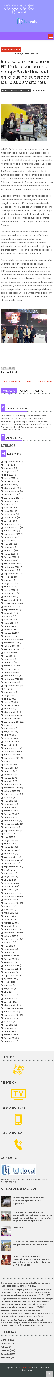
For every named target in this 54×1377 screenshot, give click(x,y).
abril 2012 (8, 952)
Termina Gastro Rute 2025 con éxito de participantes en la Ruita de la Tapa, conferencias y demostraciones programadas (27, 1313)
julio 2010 (8, 1021)
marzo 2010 (9, 1034)
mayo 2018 (9, 731)
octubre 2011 (9, 972)
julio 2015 (8, 833)
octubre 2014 (10, 863)
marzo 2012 (9, 955)
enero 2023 (9, 560)
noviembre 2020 (11, 642)
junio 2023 (9, 544)
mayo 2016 (9, 804)
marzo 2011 (9, 995)
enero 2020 (9, 672)
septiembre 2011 (11, 975)
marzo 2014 (9, 883)
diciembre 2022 (11, 563)
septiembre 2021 (12, 609)
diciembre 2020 (11, 639)
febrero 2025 (10, 481)
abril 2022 (8, 586)
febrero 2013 (10, 922)
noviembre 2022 (11, 567)
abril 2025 (8, 474)
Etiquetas (38, 390)
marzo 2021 (9, 629)
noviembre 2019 (11, 679)
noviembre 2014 (11, 860)
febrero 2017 (10, 778)
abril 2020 (8, 662)
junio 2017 (8, 764)
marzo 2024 (9, 514)
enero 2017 (9, 781)
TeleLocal (5, 1357)
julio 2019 (8, 688)
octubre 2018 (10, 718)
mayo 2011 (8, 988)
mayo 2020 (9, 659)
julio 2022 (8, 577)
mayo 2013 (9, 912)
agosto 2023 (10, 537)
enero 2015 (9, 853)
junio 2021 (8, 619)
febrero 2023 (10, 557)
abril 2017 (8, 771)
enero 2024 (9, 521)
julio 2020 (8, 652)
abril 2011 (8, 992)
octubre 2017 (10, 754)
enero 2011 (9, 1002)
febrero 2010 (10, 1038)
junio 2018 (8, 728)
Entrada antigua (45, 381)
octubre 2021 (10, 606)
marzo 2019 (9, 702)
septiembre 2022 (12, 573)
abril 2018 (8, 735)
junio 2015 (8, 837)
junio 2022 (9, 580)
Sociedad (6, 1354)
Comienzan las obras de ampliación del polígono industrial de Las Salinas (33, 1243)
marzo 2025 (9, 478)
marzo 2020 (9, 665)
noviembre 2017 (11, 751)
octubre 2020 (10, 646)
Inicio (29, 381)
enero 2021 (9, 636)
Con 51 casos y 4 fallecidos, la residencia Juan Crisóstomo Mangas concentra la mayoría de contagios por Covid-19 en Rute (33, 1260)
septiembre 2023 (12, 534)
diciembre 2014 (11, 857)
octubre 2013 (10, 899)
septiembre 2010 (12, 1015)
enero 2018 (9, 745)
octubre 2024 (10, 494)
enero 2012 (9, 962)
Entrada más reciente (11, 381)
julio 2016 (8, 797)
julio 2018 (8, 725)
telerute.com (26, 1367)
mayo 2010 (9, 1028)
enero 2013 (9, 926)
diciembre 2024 (11, 488)
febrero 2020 (10, 669)
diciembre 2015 (11, 820)
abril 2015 (8, 843)
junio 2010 (8, 1025)
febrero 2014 (10, 886)
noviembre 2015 (11, 824)
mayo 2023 (9, 547)
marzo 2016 (9, 810)
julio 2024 (8, 504)
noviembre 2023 (11, 527)
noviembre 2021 (11, 603)
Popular (24, 390)
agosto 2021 (9, 613)
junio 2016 (8, 801)
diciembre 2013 (11, 893)
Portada (5, 1350)
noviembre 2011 (11, 969)
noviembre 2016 (11, 787)
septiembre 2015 (12, 830)
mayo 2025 (9, 471)
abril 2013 (8, 916)
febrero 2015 (10, 850)
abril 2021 (8, 626)
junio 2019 (8, 692)
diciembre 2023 (11, 524)
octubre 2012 (10, 936)
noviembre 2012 (11, 932)
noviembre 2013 (11, 896)
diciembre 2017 (11, 748)
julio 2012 (8, 942)
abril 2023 (8, 550)
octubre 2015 (10, 827)
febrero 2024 (10, 517)
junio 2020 (9, 656)
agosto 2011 (9, 978)
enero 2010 (9, 1041)
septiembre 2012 (12, 939)
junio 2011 (8, 985)
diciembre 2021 (11, 600)
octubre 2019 (10, 682)
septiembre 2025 (12, 461)
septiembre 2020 (12, 649)
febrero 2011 (9, 998)
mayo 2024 (9, 511)
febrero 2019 (10, 705)
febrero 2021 (10, 633)
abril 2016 (8, 807)
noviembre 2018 (11, 715)
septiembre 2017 (11, 758)
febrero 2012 (10, 959)
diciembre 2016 (11, 784)
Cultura (5, 1339)
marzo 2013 (9, 919)
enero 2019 (9, 708)
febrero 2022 (10, 593)
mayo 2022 (9, 583)
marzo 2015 (9, 847)
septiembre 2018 (12, 721)
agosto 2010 (9, 1018)
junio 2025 (9, 468)
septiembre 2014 (12, 866)
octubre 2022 (10, 570)
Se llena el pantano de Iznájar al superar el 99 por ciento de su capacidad (29, 1200)
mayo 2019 (9, 695)
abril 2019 (8, 698)
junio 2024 (9, 507)
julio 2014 (8, 870)
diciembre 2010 (11, 1005)
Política (4, 1347)
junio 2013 (8, 909)
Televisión (18, 1227)
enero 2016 (9, 817)
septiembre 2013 (12, 903)
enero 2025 (9, 484)
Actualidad (9, 390)
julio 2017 (8, 761)
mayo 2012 (9, 949)
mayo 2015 (9, 840)
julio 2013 (8, 906)
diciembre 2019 (11, 675)
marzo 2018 (9, 738)
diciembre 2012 (11, 929)
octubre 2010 (10, 1011)
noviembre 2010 (11, 1008)
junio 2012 (8, 945)
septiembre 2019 (12, 685)
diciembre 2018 (11, 712)
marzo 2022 (9, 590)
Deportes (5, 1343)
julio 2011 (8, 982)
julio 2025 (8, 464)
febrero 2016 (10, 814)
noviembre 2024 (12, 491)
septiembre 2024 (12, 498)
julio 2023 (8, 540)
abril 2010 (8, 1031)
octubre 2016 (10, 791)
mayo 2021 (9, 623)
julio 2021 (8, 616)
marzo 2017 (9, 774)
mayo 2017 (9, 768)
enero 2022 (9, 596)
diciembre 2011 (11, 965)
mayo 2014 (9, 876)
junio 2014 (8, 873)
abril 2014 (8, 880)
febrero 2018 (10, 741)
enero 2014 (9, 889)
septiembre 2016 (12, 794)
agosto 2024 (10, 501)
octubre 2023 (10, 530)
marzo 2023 (9, 554)
